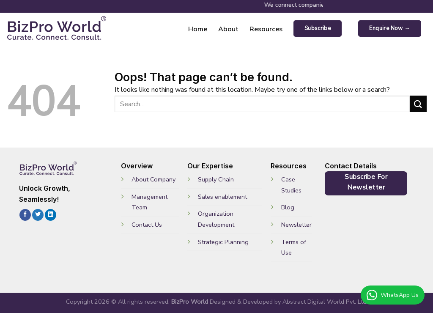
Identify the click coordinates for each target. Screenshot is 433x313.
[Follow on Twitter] (38, 215)
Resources (265, 29)
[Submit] (418, 104)
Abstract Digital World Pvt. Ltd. (324, 301)
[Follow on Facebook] (25, 215)
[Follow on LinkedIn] (50, 215)
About (228, 29)
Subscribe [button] (317, 28)
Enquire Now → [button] (389, 28)
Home (197, 29)
